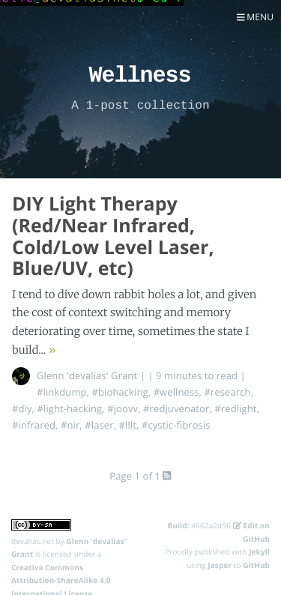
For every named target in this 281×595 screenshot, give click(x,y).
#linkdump (62, 392)
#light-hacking (70, 408)
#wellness (176, 392)
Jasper (220, 565)
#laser (99, 425)
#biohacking (120, 392)
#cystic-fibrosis (176, 425)
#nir (70, 425)
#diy (22, 408)
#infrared (33, 425)
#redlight (235, 408)
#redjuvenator (176, 408)
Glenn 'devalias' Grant (87, 375)
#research (227, 392)
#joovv (122, 408)
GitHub (256, 565)
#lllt (127, 425)
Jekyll (259, 551)
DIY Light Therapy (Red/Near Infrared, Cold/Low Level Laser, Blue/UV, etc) (113, 236)
